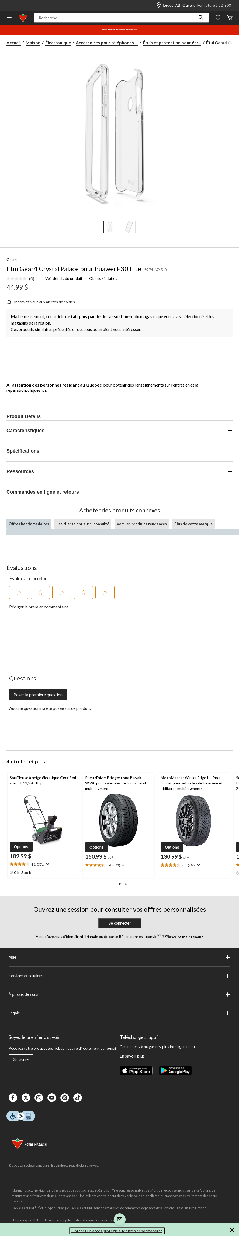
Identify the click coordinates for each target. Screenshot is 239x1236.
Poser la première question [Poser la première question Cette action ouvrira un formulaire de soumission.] (38, 694)
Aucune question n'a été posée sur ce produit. (50, 708)
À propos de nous (119, 994)
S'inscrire (21, 1059)
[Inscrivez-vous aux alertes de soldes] (40, 301)
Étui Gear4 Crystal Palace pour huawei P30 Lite (73, 269)
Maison (33, 42)
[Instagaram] (38, 1097)
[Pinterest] (64, 1097)
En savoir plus (132, 1055)
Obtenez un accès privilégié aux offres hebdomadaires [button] (116, 1230)
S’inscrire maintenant (183, 936)
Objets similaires (103, 278)
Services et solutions (119, 976)
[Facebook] (13, 1097)
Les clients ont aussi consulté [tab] (83, 523)
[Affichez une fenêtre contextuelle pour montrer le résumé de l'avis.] (47, 864)
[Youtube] (51, 1097)
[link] (22, 279)
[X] (26, 1097)
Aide (119, 957)
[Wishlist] (218, 18)
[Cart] (230, 18)
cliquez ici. (37, 390)
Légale (119, 1013)
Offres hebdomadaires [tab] (29, 523)
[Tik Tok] (77, 1097)
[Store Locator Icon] (158, 5)
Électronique (58, 42)
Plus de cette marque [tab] (193, 523)
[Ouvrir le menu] (9, 18)
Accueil (13, 42)
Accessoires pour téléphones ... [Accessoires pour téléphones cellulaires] (107, 42)
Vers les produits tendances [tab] (142, 523)
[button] (201, 18)
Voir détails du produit (63, 278)
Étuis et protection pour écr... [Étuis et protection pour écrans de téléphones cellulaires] (172, 42)
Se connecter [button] (119, 923)
